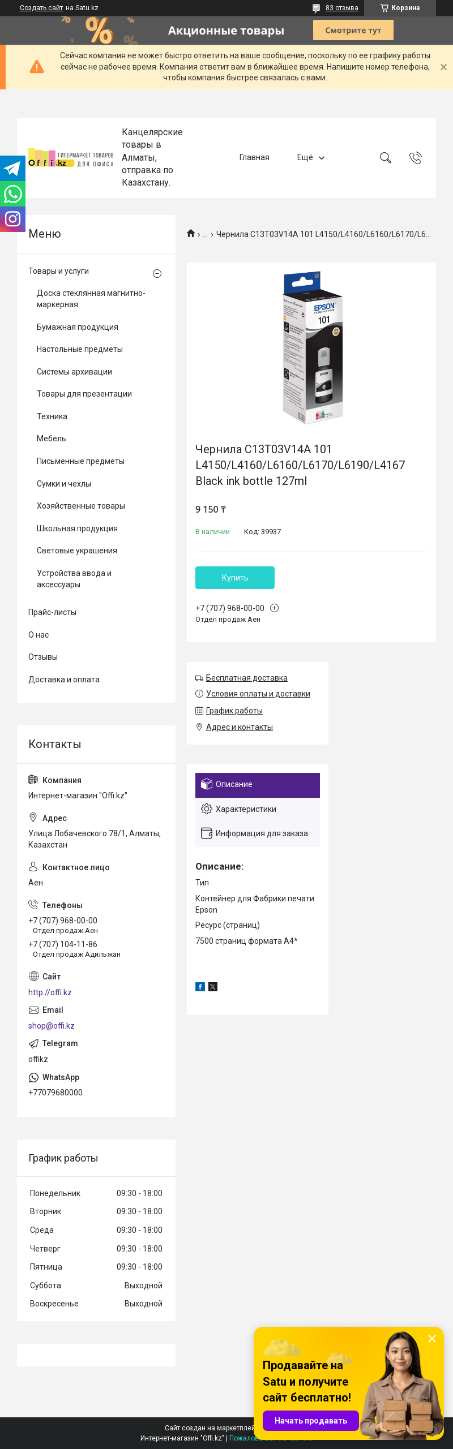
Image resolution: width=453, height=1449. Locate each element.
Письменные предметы (81, 461)
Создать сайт (41, 8)
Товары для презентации (84, 393)
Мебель (51, 438)
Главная (255, 157)
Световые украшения (77, 550)
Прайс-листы (52, 612)
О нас (38, 634)
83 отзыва (342, 8)
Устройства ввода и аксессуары (74, 579)
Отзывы (43, 656)
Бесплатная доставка (247, 677)
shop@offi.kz (51, 1025)
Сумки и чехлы (64, 483)
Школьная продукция (77, 528)
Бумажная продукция (77, 327)
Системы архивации (74, 371)
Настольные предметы (80, 349)
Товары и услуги (58, 271)
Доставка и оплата (64, 679)
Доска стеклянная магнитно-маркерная (91, 299)
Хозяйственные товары (81, 505)
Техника (52, 416)
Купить (235, 577)
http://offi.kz (50, 992)
